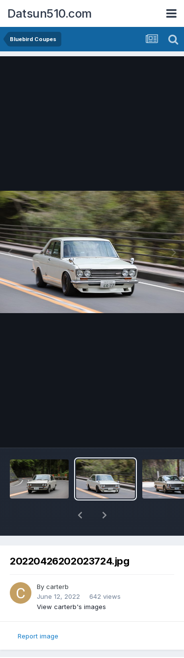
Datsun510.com (49, 13)
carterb (57, 586)
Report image (38, 636)
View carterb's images (71, 607)
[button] (80, 515)
